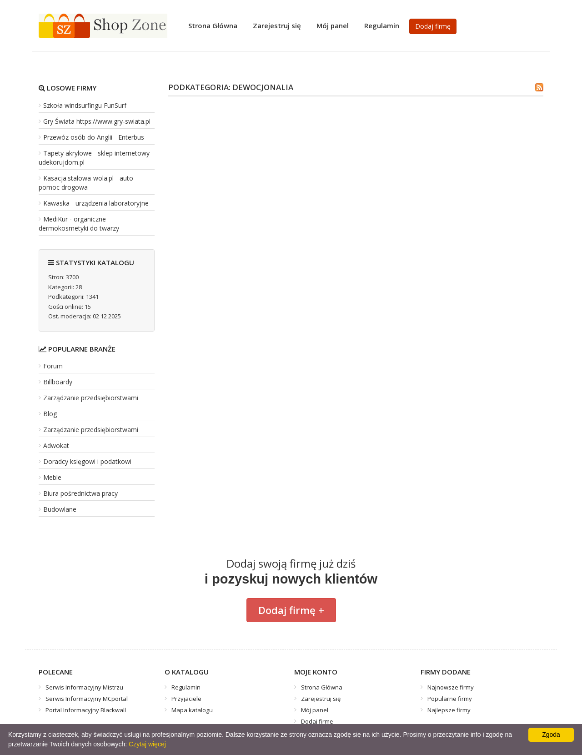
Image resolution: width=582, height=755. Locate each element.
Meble (52, 477)
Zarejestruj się (277, 25)
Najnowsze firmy (450, 687)
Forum (53, 366)
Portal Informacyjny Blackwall (85, 710)
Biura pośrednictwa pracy (80, 493)
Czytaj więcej (147, 744)
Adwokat (56, 445)
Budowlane (59, 509)
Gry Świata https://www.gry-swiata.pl (97, 121)
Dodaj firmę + (291, 610)
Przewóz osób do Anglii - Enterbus (93, 137)
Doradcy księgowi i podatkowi (87, 461)
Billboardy (57, 382)
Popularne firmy (449, 699)
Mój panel (332, 25)
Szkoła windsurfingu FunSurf (84, 105)
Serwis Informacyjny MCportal (86, 699)
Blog (50, 413)
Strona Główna (212, 25)
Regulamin (381, 25)
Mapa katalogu (192, 710)
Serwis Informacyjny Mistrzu (84, 687)
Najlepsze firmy (449, 710)
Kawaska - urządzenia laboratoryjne (96, 203)
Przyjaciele (186, 699)
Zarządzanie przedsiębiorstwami (90, 397)
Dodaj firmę (433, 26)
